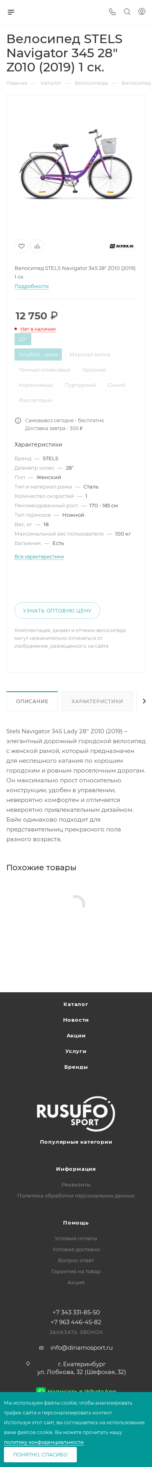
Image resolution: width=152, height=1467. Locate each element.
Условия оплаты (76, 1238)
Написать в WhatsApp (81, 1391)
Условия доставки (76, 1249)
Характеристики (97, 701)
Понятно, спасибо (40, 1455)
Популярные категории (76, 1142)
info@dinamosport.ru (82, 1347)
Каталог (76, 1004)
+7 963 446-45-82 (76, 1322)
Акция (76, 1282)
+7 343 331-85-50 (76, 1312)
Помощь (76, 1222)
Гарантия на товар (76, 1271)
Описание (32, 701)
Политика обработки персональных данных (76, 1195)
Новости (76, 1020)
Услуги (76, 1051)
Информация (76, 1169)
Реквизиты (76, 1184)
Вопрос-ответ (76, 1260)
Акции (76, 1035)
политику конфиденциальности (43, 1442)
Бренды (76, 1067)
